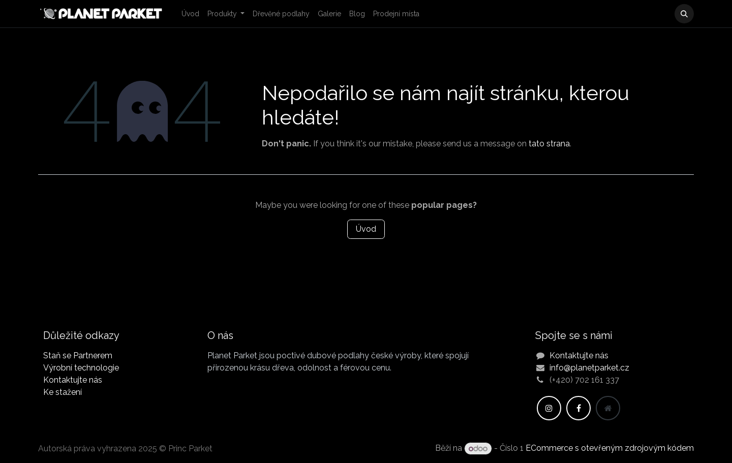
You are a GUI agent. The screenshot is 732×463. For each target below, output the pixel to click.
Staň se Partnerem (77, 355)
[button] (684, 13)
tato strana (549, 143)
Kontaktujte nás (72, 380)
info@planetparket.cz (589, 368)
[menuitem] (190, 14)
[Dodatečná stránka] (608, 408)
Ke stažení (62, 392)
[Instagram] (549, 408)
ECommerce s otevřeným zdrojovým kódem (610, 448)
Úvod (366, 229)
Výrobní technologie (81, 368)
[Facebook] (578, 408)
